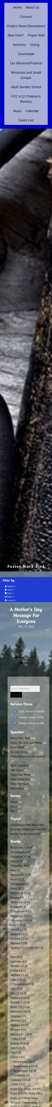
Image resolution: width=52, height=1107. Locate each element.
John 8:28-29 (17, 1047)
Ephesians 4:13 (18, 961)
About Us (32, 7)
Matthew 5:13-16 (20, 902)
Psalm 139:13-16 (19, 1006)
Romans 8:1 (17, 897)
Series (9, 590)
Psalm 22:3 (16, 1098)
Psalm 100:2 (35, 1093)
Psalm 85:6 (16, 1088)
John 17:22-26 (18, 993)
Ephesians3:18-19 (20, 1011)
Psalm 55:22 (17, 879)
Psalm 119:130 (18, 1093)
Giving (34, 45)
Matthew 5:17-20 (20, 1002)
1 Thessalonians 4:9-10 (23, 1070)
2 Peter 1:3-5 (17, 1057)
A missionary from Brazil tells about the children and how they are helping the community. (28, 829)
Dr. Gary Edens (19, 751)
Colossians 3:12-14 (21, 920)
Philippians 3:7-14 (20, 856)
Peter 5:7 (15, 870)
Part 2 (13, 806)
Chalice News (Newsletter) (26, 26)
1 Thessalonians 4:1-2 (22, 1061)
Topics (10, 597)
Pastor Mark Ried (20, 779)
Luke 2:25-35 (17, 979)
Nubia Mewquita (19, 783)
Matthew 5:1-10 (19, 938)
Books (9, 593)
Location (10, 600)
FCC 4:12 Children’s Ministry (26, 99)
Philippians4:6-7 (19, 883)
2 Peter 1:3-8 (17, 1084)
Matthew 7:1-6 (18, 947)
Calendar (32, 111)
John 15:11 (16, 988)
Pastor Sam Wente (20, 774)
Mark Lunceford (19, 765)
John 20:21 (16, 956)
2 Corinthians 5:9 (20, 1075)
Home (17, 7)
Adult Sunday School (26, 87)
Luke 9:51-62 (17, 924)
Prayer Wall (36, 35)
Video (25, 662)
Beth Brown (17, 788)
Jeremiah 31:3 (18, 1020)
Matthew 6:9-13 (19, 1025)
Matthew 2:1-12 (19, 975)
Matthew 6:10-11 (20, 997)
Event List (26, 120)
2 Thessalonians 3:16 (22, 984)
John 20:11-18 (18, 929)
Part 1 (13, 811)
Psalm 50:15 (17, 888)
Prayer (14, 801)
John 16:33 (16, 861)
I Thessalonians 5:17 (32, 1102)
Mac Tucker (17, 770)
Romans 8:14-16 (19, 1043)
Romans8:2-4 (17, 906)
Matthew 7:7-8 (18, 943)
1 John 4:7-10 (18, 1038)
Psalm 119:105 (32, 1088)
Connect (26, 16)
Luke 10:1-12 (35, 947)
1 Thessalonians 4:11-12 (23, 1066)
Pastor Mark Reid (20, 738)
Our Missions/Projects (26, 63)
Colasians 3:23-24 (20, 1079)
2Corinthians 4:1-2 (20, 911)
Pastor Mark (17, 747)
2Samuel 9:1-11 (19, 934)
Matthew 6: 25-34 (20, 893)
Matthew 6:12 (18, 1034)
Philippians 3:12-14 (21, 847)
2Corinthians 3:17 (20, 852)
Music (17, 111)
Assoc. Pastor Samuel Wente (26, 742)
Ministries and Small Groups (26, 75)
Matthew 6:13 (18, 970)
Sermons (19, 45)
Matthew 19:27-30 (20, 874)
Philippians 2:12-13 (21, 915)
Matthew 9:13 (18, 1029)
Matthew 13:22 (18, 965)
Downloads (26, 54)
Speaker (10, 586)
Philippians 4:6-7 (19, 865)
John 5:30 (15, 1052)
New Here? (16, 35)
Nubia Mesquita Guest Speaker (27, 756)
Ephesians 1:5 (18, 1016)
